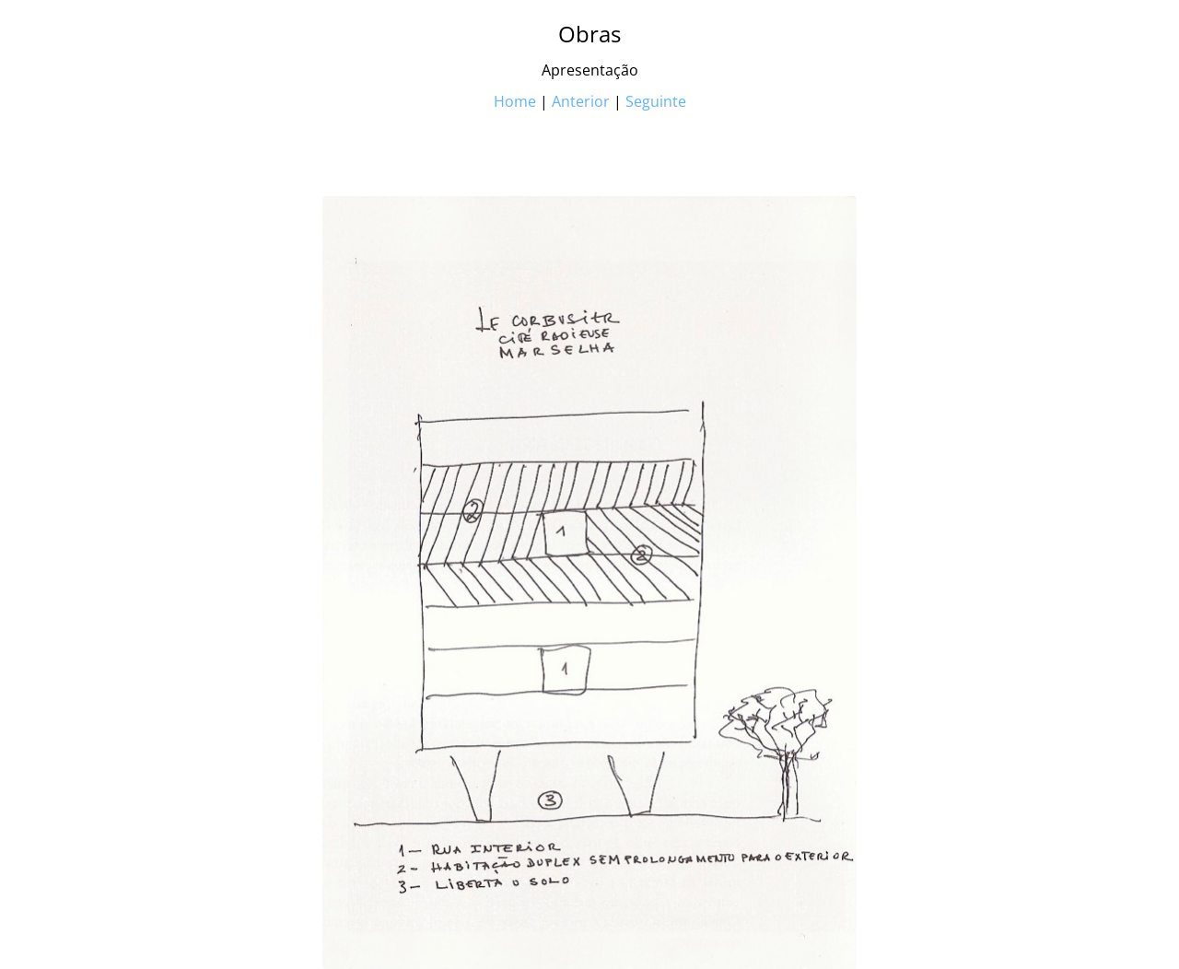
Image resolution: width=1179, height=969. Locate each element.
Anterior (581, 101)
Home (515, 101)
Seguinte (655, 101)
